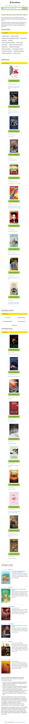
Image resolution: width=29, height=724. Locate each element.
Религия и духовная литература (15, 44)
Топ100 (6, 5)
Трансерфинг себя (12, 420)
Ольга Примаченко (11, 509)
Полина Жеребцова (12, 84)
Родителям (4, 40)
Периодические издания (19, 51)
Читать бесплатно (14, 80)
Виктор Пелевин (11, 352)
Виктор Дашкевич (11, 533)
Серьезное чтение (14, 36)
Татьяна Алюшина (11, 252)
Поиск (25, 8)
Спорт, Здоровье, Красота (17, 48)
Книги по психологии (6, 48)
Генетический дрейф (12, 159)
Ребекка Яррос (11, 441)
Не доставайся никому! (13, 231)
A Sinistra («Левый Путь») (13, 354)
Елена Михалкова (11, 463)
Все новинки (5, 63)
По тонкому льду (15, 608)
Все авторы (5, 313)
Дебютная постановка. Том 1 (14, 376)
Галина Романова (11, 229)
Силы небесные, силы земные (14, 183)
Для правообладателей (20, 722)
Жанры (15, 5)
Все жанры (5, 32)
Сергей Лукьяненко (12, 396)
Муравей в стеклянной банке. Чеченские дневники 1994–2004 (14, 87)
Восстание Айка (15, 661)
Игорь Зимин (10, 300)
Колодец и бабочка (12, 558)
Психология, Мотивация (7, 51)
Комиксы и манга (16, 53)
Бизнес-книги (4, 46)
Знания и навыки (5, 36)
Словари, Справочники (7, 53)
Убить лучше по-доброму (17, 642)
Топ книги (4, 332)
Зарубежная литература (14, 46)
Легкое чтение (20, 42)
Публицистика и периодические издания (10, 38)
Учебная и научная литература (8, 42)
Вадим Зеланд (11, 419)
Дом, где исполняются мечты (14, 254)
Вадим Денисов (11, 158)
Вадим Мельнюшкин (12, 110)
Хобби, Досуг (4, 44)
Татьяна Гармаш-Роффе (13, 181)
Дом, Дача (10, 40)
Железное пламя (11, 489)
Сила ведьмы (11, 136)
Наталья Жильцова (12, 134)
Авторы (19, 5)
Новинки (10, 5)
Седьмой (10, 398)
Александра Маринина (12, 374)
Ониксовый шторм (12, 443)
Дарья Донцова (11, 276)
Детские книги (23, 38)
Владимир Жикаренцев (12, 204)
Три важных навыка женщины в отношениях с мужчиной (19, 572)
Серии (23, 5)
